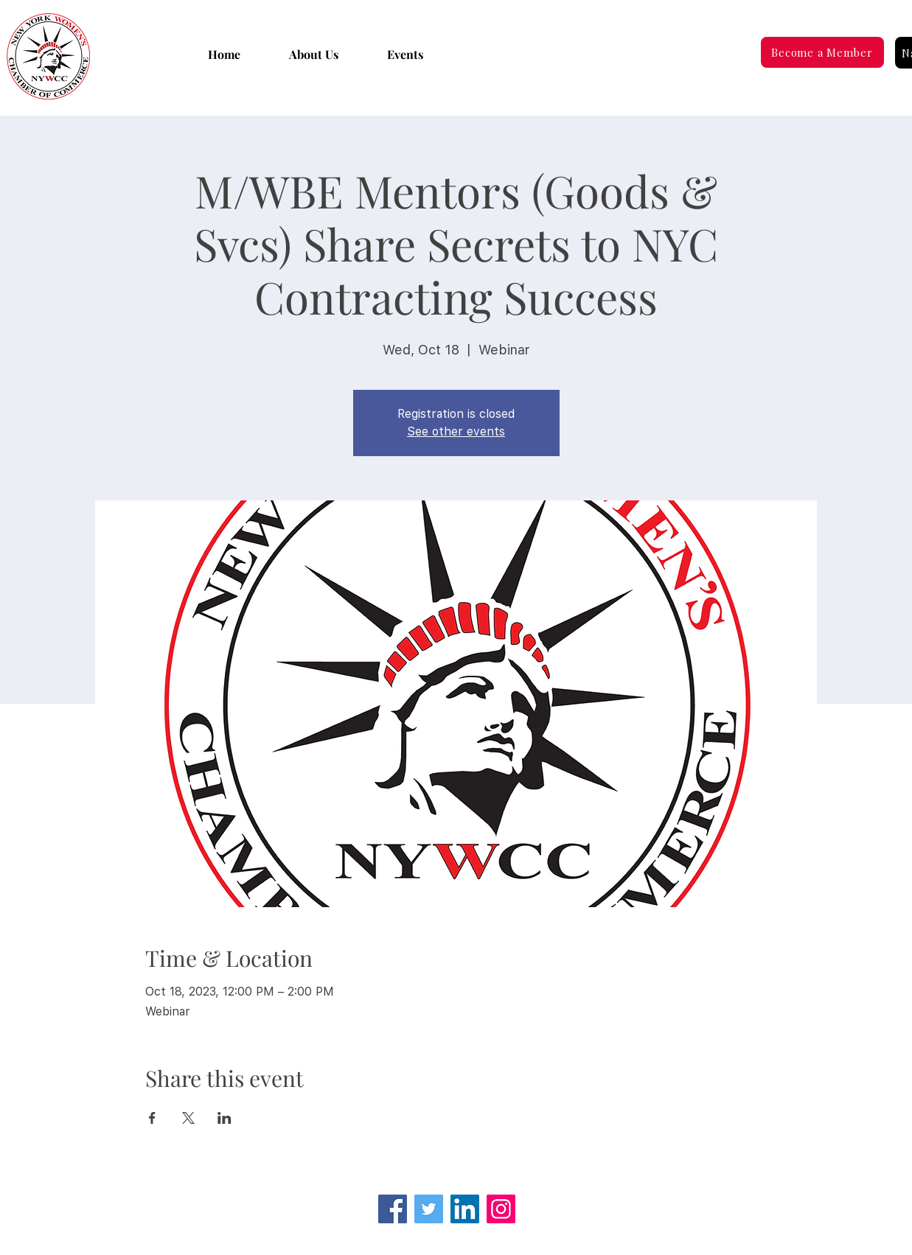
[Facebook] (392, 1209)
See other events (456, 431)
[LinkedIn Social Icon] (464, 1209)
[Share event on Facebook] (152, 1118)
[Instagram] (501, 1209)
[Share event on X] (188, 1118)
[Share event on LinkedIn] (224, 1118)
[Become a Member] (822, 52)
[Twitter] (428, 1209)
